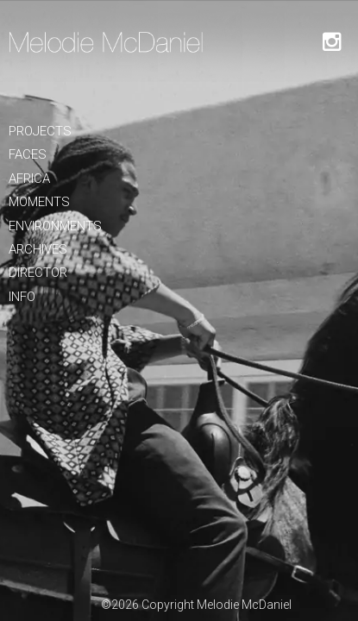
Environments (55, 226)
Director (38, 272)
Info (22, 296)
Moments (39, 202)
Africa (29, 178)
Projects (40, 131)
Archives (38, 249)
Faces (28, 154)
